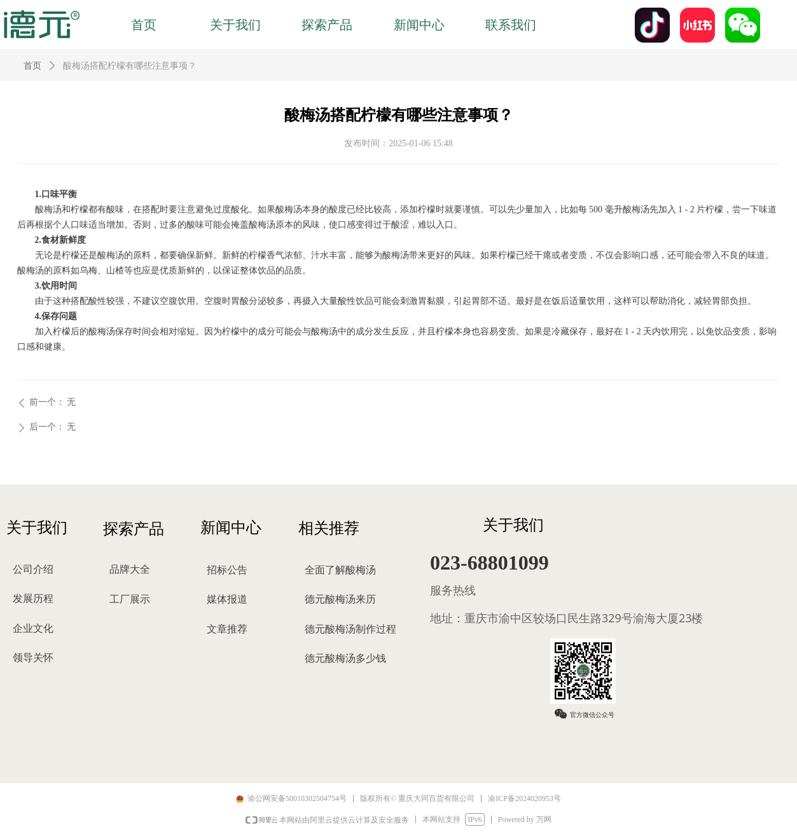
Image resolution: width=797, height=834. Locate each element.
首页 (32, 66)
